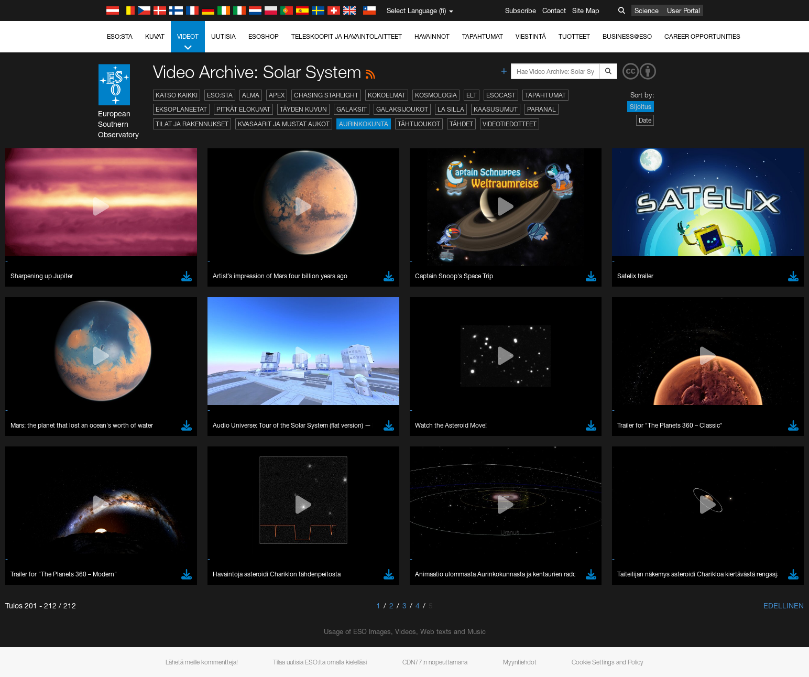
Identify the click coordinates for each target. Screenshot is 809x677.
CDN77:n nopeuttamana (434, 662)
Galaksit (351, 109)
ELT (471, 95)
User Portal (683, 10)
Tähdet (461, 124)
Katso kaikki (177, 95)
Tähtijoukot (419, 124)
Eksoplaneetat (181, 109)
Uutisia (223, 36)
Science (647, 10)
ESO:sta (120, 36)
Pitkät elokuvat (243, 109)
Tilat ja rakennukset (192, 124)
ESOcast (501, 95)
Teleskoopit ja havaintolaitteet (346, 36)
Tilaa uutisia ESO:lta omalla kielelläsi (320, 662)
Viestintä (531, 36)
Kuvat (155, 36)
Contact (554, 10)
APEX (277, 95)
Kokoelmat (387, 95)
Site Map (585, 10)
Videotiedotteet (510, 124)
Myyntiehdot (520, 662)
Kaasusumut (496, 109)
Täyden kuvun (303, 109)
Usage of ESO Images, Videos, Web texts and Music (405, 631)
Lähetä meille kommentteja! (202, 662)
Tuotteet (574, 36)
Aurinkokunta (363, 124)
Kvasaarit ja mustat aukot (284, 124)
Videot (188, 42)
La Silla (451, 109)
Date (645, 120)
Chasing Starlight (326, 95)
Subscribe (520, 10)
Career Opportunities (702, 36)
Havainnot (432, 36)
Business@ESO (627, 36)
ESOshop (263, 36)
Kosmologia (436, 95)
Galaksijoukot (402, 109)
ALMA (250, 95)
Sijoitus (640, 107)
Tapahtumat (482, 36)
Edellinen (783, 605)
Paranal (541, 109)
